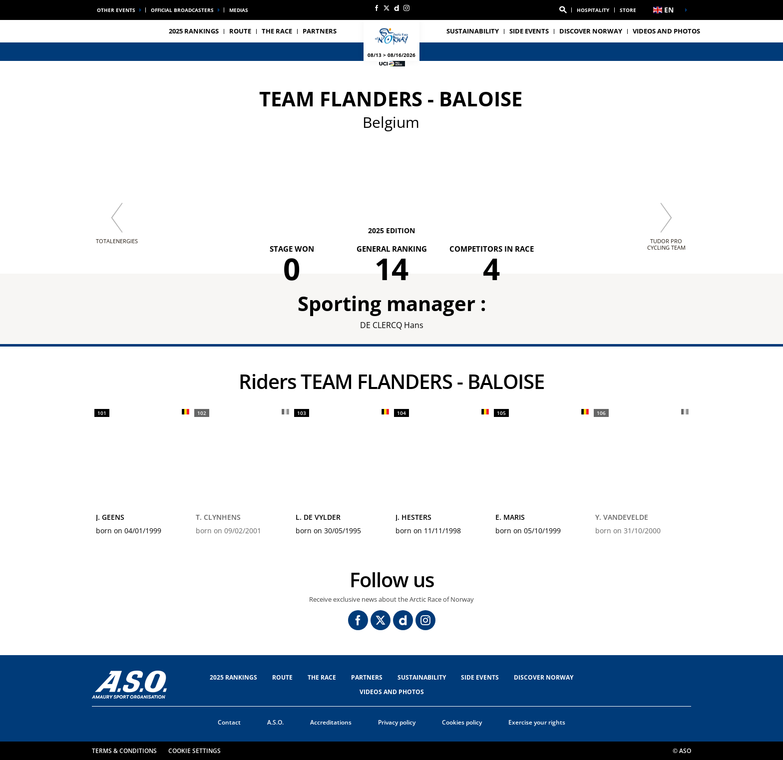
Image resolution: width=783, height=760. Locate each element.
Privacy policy (396, 722)
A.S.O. (275, 722)
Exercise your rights (536, 722)
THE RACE (322, 677)
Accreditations (331, 722)
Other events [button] (116, 9)
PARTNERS (320, 30)
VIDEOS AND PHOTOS (666, 30)
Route (282, 677)
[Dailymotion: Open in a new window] (396, 8)
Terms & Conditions (124, 751)
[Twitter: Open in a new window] (387, 8)
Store (628, 9)
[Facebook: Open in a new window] (377, 8)
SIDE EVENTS (480, 677)
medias (238, 9)
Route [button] (240, 30)
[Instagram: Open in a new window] (406, 8)
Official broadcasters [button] (182, 9)
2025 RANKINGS (194, 30)
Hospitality (593, 9)
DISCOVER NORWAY (590, 30)
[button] (562, 10)
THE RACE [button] (277, 30)
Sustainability (472, 30)
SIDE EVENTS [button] (529, 30)
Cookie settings (194, 751)
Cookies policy (462, 722)
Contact (229, 722)
